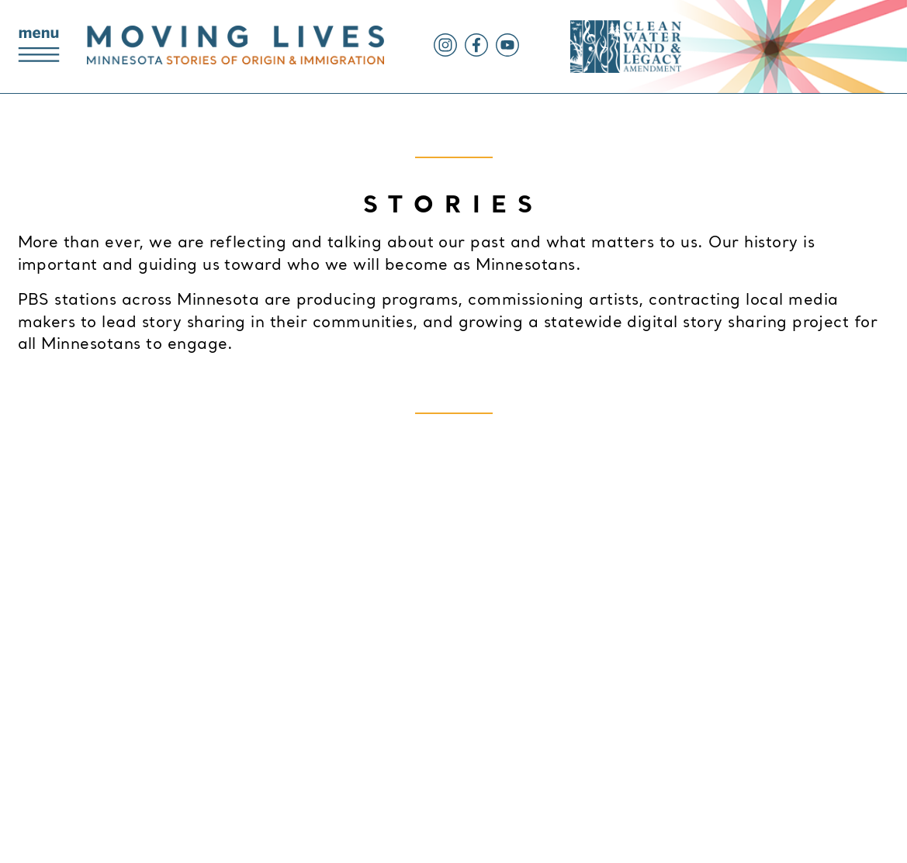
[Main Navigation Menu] (39, 46)
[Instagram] (445, 53)
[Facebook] (472, 53)
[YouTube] (503, 53)
